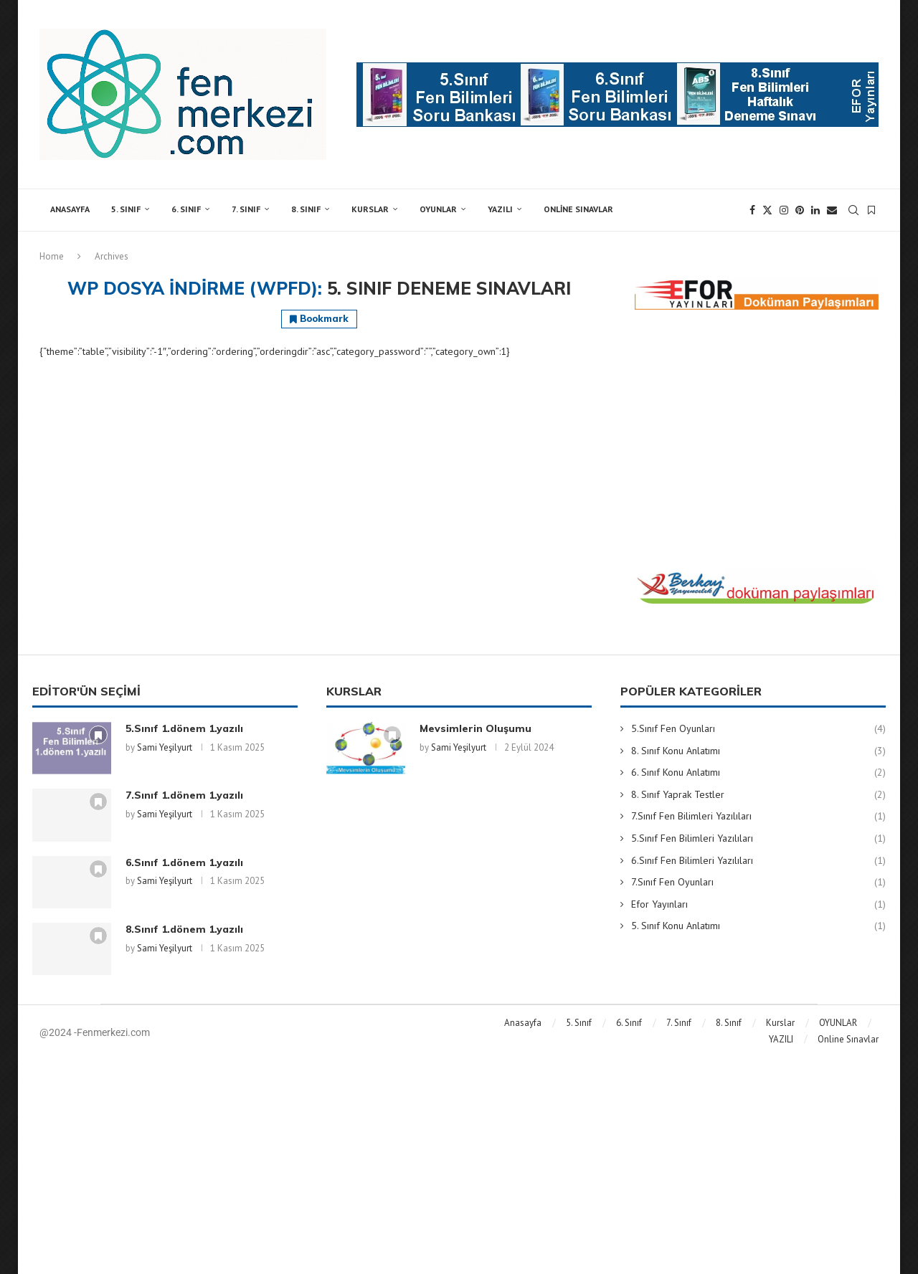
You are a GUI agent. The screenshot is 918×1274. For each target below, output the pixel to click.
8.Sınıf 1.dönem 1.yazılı (184, 929)
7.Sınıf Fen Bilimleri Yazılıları (758, 816)
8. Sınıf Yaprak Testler (758, 795)
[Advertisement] (757, 438)
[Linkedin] (815, 210)
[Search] (853, 210)
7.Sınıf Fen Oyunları (758, 882)
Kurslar (370, 209)
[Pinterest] (799, 210)
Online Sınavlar (578, 209)
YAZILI (500, 209)
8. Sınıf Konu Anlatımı (758, 751)
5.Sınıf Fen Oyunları (758, 729)
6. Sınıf (186, 209)
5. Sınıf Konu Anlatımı (758, 926)
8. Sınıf (306, 209)
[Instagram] (784, 210)
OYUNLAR (438, 209)
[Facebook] (752, 210)
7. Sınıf (246, 209)
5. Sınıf (126, 209)
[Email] (832, 210)
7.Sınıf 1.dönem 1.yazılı (184, 795)
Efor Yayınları (758, 905)
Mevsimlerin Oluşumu (475, 728)
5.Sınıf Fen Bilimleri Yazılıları (758, 839)
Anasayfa (70, 209)
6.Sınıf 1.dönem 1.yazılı (184, 862)
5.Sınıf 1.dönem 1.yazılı (184, 728)
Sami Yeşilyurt (164, 747)
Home (51, 256)
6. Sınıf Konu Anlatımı (758, 773)
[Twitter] (767, 210)
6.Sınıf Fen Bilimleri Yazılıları (758, 861)
